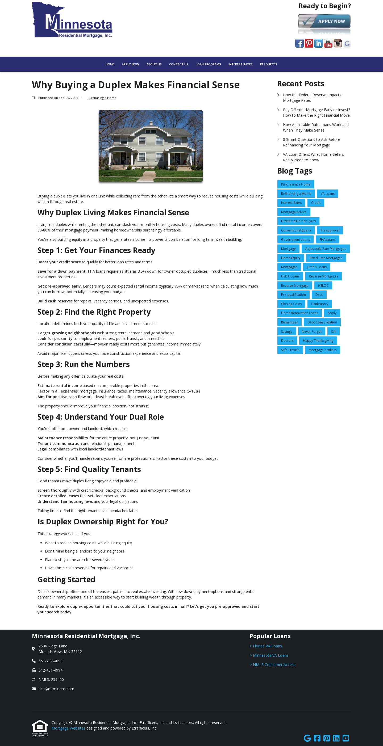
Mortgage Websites (69, 728)
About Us (154, 64)
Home (110, 64)
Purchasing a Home (102, 98)
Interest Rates (240, 64)
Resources (268, 64)
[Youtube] (346, 738)
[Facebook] (317, 738)
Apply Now (130, 64)
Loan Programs (208, 64)
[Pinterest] (326, 738)
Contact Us (178, 64)
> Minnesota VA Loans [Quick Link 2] (269, 655)
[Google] (307, 738)
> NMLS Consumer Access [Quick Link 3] (272, 664)
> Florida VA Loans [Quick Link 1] (266, 645)
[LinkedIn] (336, 738)
